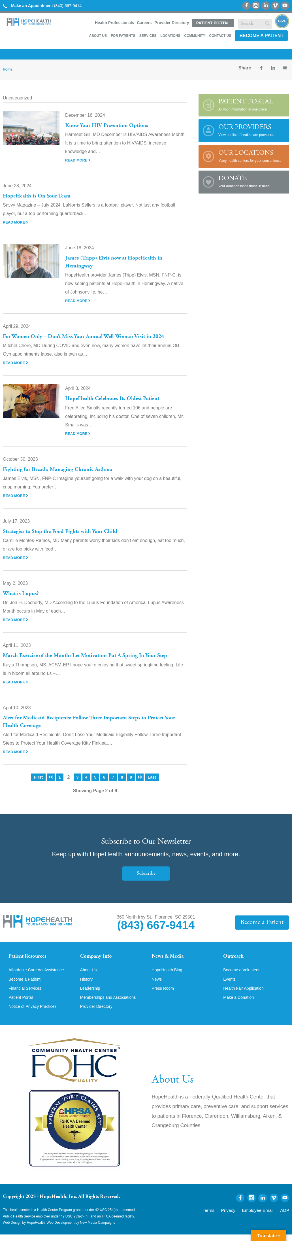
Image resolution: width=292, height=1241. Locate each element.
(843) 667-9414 (46, 5)
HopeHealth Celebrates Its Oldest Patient (117, 399)
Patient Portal (213, 23)
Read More (78, 160)
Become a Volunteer (243, 974)
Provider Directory (172, 22)
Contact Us (220, 36)
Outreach (235, 957)
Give (282, 21)
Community (194, 36)
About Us (98, 36)
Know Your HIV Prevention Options (111, 125)
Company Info (98, 957)
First (38, 777)
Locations (170, 36)
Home (7, 69)
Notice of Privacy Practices (35, 1013)
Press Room (164, 993)
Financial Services (26, 993)
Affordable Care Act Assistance (39, 974)
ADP (285, 1216)
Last (152, 777)
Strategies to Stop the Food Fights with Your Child (66, 531)
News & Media (170, 957)
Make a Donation (240, 1003)
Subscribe (146, 873)
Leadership (91, 993)
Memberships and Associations (111, 1003)
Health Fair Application (245, 993)
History (87, 984)
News (157, 984)
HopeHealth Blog (169, 974)
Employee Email (263, 1216)
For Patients (123, 36)
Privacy (238, 1216)
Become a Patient (261, 35)
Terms (222, 1216)
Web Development (61, 1229)
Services (147, 36)
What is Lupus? (22, 593)
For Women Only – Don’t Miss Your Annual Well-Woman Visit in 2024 (91, 336)
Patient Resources (30, 957)
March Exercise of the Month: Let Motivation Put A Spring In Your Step (93, 656)
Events (230, 984)
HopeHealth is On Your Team (41, 196)
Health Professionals (114, 22)
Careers (144, 22)
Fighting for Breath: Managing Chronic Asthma (63, 469)
